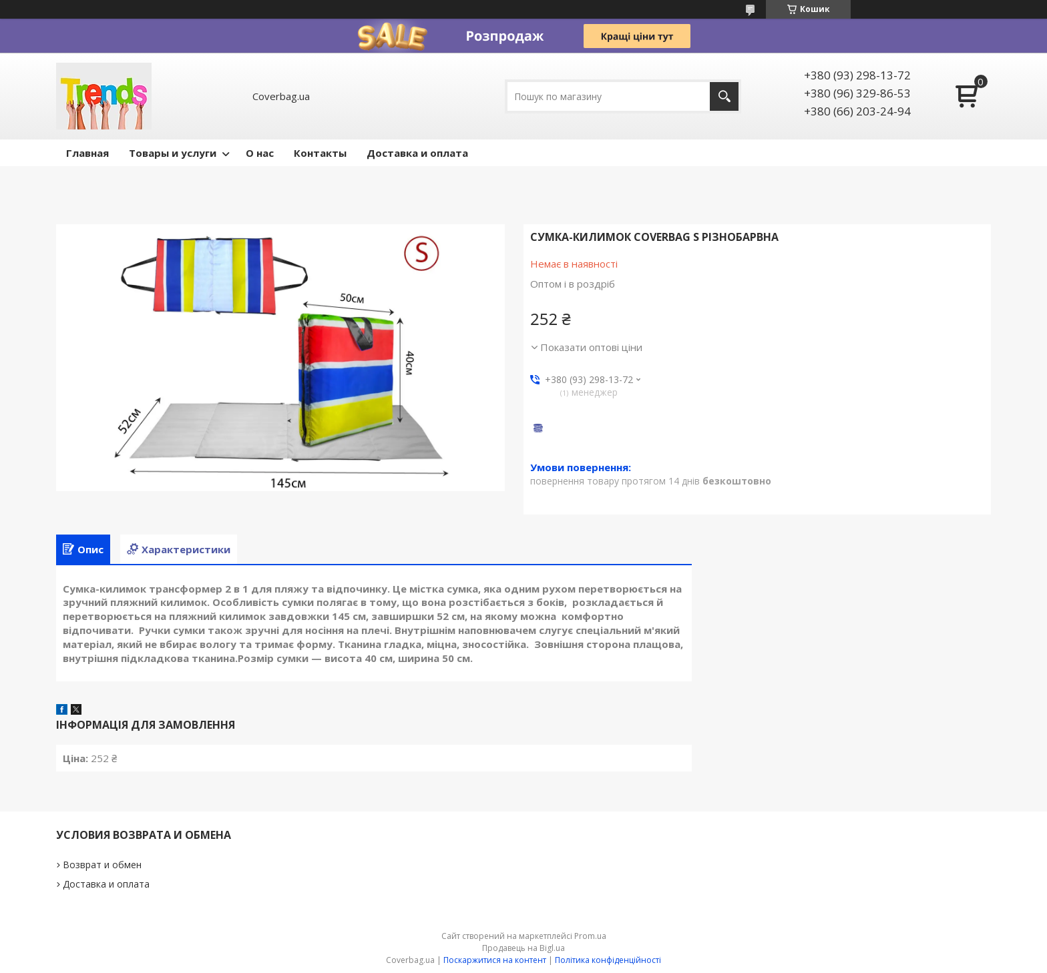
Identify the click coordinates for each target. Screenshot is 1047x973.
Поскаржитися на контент (494, 960)
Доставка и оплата (417, 152)
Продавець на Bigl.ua (523, 948)
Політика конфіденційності (608, 960)
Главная (87, 152)
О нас (260, 152)
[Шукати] (724, 96)
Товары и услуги (172, 152)
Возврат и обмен (102, 864)
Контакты (320, 152)
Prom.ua (590, 936)
